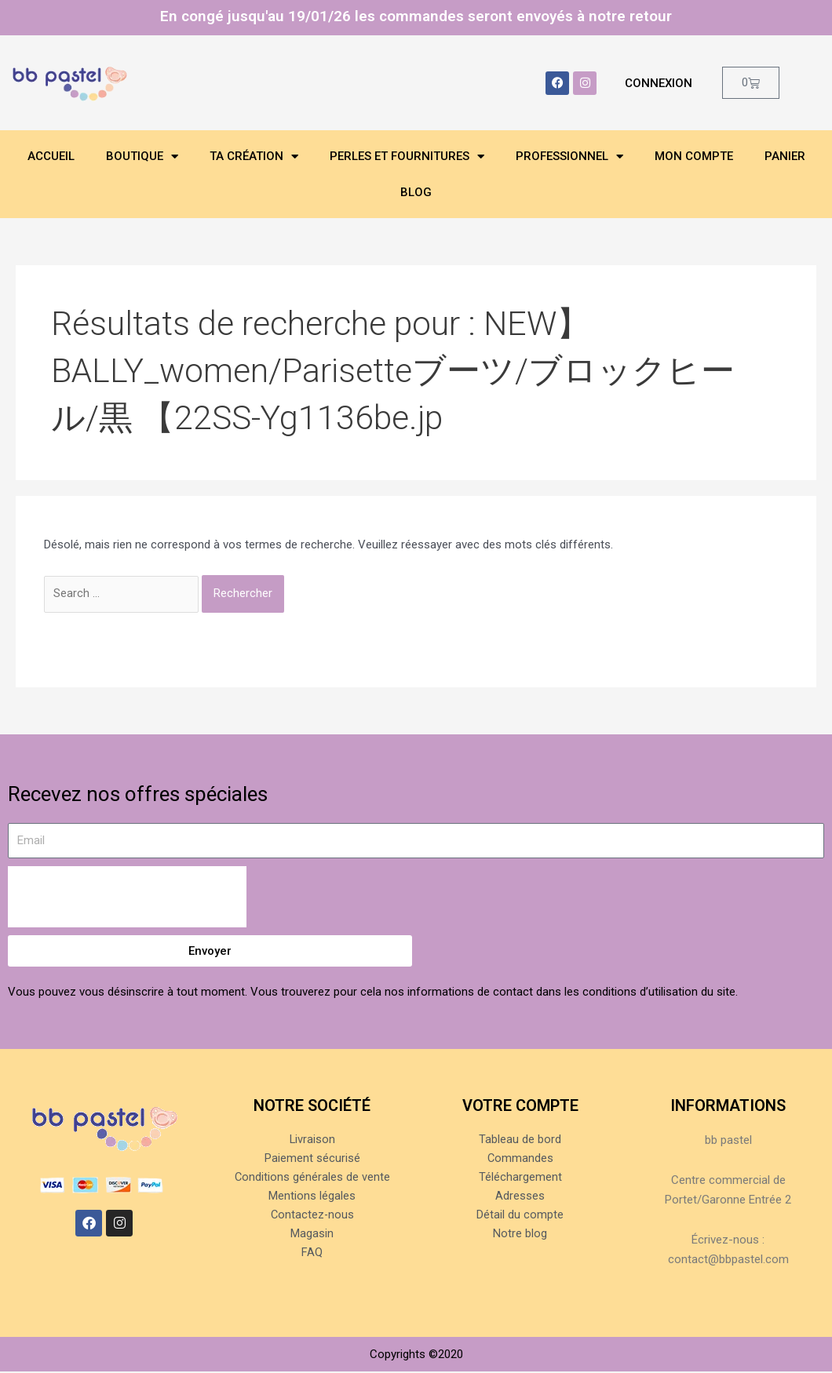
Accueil (51, 156)
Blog (416, 192)
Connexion (658, 83)
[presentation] (127, 898)
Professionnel (569, 156)
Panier (784, 156)
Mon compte (694, 156)
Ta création (254, 156)
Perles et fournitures (407, 156)
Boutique (142, 156)
